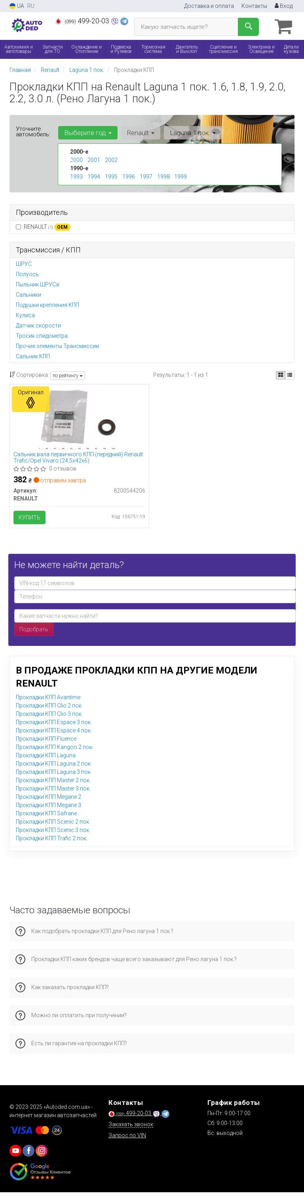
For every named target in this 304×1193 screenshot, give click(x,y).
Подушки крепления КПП (47, 305)
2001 (93, 159)
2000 (76, 159)
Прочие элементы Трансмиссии (57, 346)
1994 (93, 176)
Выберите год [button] (87, 132)
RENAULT (43, 226)
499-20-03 (83, 21)
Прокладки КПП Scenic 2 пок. (53, 822)
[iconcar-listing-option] (289, 375)
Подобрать (33, 630)
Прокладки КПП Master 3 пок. (53, 789)
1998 (163, 176)
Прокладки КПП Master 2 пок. (53, 781)
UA (17, 6)
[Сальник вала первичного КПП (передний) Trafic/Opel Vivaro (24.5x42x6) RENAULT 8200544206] (79, 418)
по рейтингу (68, 375)
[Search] (248, 27)
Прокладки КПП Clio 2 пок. (49, 706)
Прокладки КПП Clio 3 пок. (49, 714)
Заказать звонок (130, 1125)
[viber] (28, 1151)
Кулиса (25, 315)
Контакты (254, 6)
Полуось (27, 274)
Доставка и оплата (209, 6)
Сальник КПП (33, 356)
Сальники (28, 295)
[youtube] (15, 1151)
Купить (30, 517)
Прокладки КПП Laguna (46, 756)
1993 (76, 176)
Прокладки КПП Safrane (46, 814)
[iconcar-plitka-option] (280, 375)
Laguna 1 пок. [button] (192, 132)
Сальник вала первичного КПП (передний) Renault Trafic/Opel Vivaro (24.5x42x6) (78, 457)
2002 (111, 159)
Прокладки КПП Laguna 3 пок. (54, 773)
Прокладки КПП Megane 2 (48, 797)
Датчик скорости (38, 325)
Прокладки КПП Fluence (46, 739)
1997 (146, 176)
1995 (111, 176)
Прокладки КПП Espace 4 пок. (54, 731)
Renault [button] (140, 132)
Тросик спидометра (42, 336)
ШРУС (24, 264)
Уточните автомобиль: (33, 131)
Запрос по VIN (127, 1136)
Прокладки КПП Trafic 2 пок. (51, 839)
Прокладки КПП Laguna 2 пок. (54, 764)
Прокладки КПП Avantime (48, 698)
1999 (180, 176)
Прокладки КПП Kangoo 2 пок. (54, 748)
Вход (284, 6)
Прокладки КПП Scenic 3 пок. (53, 831)
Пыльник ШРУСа (37, 284)
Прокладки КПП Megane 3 (48, 806)
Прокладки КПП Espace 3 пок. (54, 723)
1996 (128, 176)
